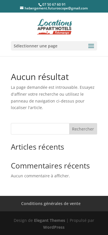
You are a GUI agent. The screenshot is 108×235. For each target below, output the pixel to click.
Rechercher (83, 129)
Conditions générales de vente (51, 203)
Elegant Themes (49, 220)
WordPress (54, 227)
